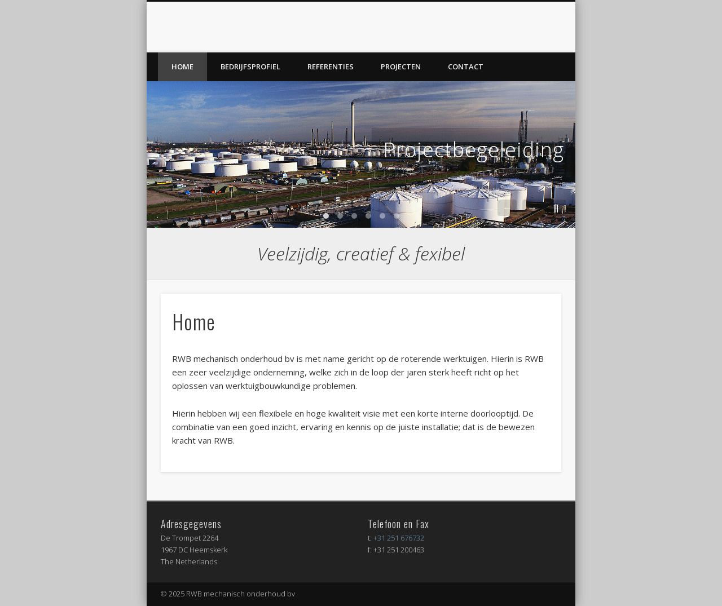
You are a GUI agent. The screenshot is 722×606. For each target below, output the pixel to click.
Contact (465, 66)
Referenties (330, 66)
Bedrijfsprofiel (250, 66)
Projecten (401, 66)
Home (182, 66)
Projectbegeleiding (473, 149)
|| (556, 208)
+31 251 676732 (398, 538)
